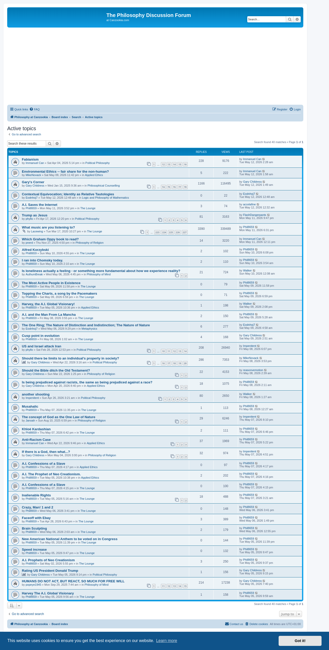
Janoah (30, 420)
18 (174, 363)
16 (185, 164)
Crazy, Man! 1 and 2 (37, 507)
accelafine (249, 204)
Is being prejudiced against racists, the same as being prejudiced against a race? (87, 382)
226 (178, 232)
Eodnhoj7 (32, 197)
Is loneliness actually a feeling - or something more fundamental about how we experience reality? (101, 271)
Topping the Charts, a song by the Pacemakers (59, 293)
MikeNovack (33, 175)
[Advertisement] (155, 66)
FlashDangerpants (254, 214)
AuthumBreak (34, 274)
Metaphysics (89, 328)
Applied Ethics (94, 175)
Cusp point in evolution (41, 336)
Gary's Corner (33, 182)
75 (169, 187)
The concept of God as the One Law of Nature (58, 417)
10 (163, 351)
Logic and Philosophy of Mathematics (105, 197)
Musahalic (30, 406)
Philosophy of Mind (99, 274)
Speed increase (34, 549)
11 (169, 351)
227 (185, 232)
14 (174, 164)
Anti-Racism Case (36, 440)
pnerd (29, 242)
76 (174, 187)
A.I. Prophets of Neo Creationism (48, 560)
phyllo (29, 218)
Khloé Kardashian (36, 429)
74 (163, 187)
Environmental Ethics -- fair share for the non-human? (65, 171)
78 (185, 187)
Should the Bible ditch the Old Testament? (56, 370)
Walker (247, 270)
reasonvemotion (253, 370)
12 (163, 164)
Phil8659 (31, 208)
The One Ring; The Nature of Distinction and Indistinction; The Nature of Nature (86, 325)
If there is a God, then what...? (46, 452)
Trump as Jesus (35, 215)
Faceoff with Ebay (36, 518)
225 (171, 232)
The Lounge (88, 208)
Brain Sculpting (34, 528)
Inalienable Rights (36, 495)
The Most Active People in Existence (51, 283)
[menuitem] (34, 109)
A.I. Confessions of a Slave (43, 463)
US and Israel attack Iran (41, 346)
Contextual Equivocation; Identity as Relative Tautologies (68, 194)
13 (169, 164)
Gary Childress (35, 185)
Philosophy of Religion (90, 242)
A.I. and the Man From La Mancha (49, 315)
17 (169, 363)
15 (179, 164)
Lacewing (37, 231)
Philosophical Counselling (103, 185)
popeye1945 (33, 584)
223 (157, 232)
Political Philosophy (97, 162)
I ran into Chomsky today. (42, 260)
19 (179, 363)
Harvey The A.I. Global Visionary (48, 593)
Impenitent (249, 345)
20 (185, 363)
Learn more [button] (166, 640)
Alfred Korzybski (35, 250)
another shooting (36, 394)
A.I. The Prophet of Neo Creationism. (51, 474)
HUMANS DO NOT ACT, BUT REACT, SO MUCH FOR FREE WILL (73, 581)
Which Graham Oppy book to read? (50, 239)
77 (179, 187)
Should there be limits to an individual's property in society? (70, 358)
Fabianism (30, 159)
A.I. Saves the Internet (39, 205)
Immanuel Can (35, 162)
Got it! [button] (300, 641)
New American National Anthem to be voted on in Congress (69, 539)
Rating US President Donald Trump (50, 571)
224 (164, 232)
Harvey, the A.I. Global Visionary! (48, 304)
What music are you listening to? (48, 227)
